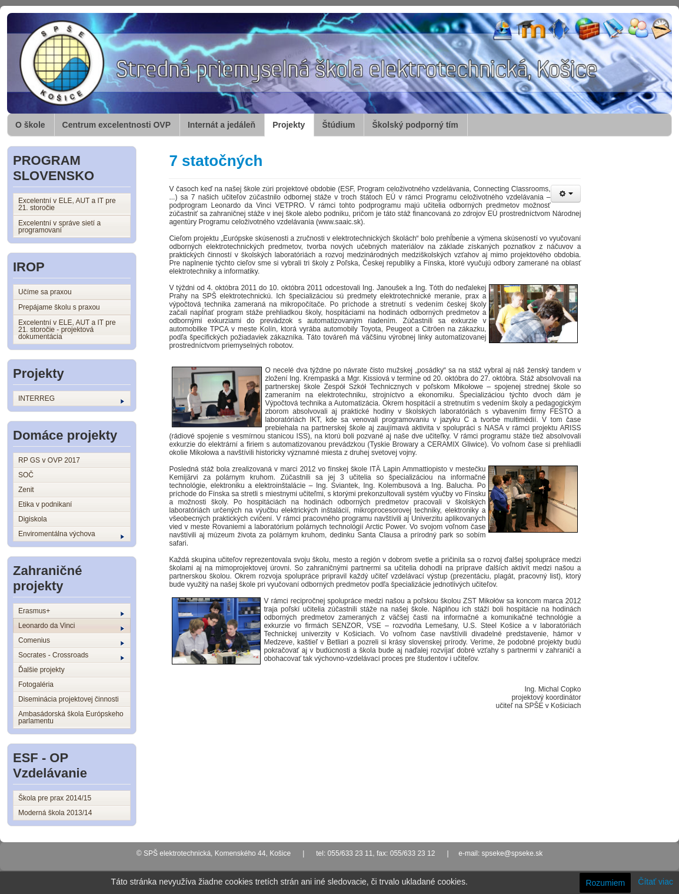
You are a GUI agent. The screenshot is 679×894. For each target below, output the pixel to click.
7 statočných (215, 161)
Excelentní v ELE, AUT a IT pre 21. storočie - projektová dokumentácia (67, 329)
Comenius (71, 641)
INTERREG (71, 399)
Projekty (288, 124)
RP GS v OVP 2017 (49, 460)
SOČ (26, 475)
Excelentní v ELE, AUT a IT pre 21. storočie (67, 204)
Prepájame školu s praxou (59, 307)
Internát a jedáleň (221, 124)
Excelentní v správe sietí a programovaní (59, 226)
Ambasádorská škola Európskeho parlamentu (71, 717)
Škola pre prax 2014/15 (54, 798)
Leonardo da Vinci (71, 626)
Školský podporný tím (415, 124)
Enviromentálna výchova (71, 534)
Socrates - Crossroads (71, 655)
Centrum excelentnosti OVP (116, 124)
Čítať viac (655, 881)
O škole (30, 124)
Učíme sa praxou (45, 292)
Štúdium (338, 124)
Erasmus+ (71, 611)
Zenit (26, 490)
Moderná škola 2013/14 (55, 813)
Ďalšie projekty (41, 670)
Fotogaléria (36, 684)
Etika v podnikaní (45, 504)
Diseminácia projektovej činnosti (68, 699)
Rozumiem (605, 883)
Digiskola (32, 519)
